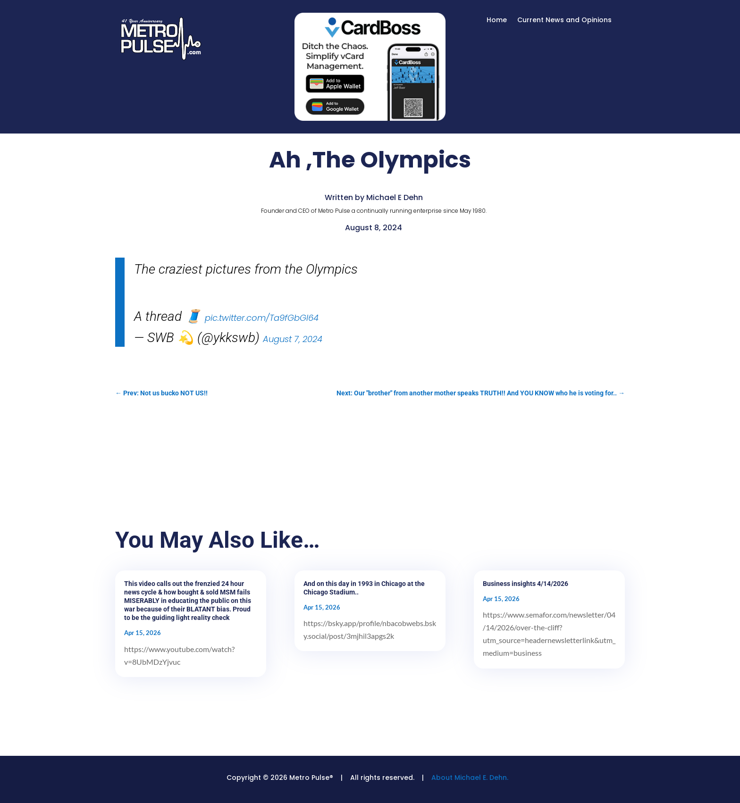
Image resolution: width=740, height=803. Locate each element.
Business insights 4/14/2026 (525, 583)
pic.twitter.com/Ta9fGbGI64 (262, 318)
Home (497, 21)
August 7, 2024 (292, 339)
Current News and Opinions (564, 21)
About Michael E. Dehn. (469, 777)
